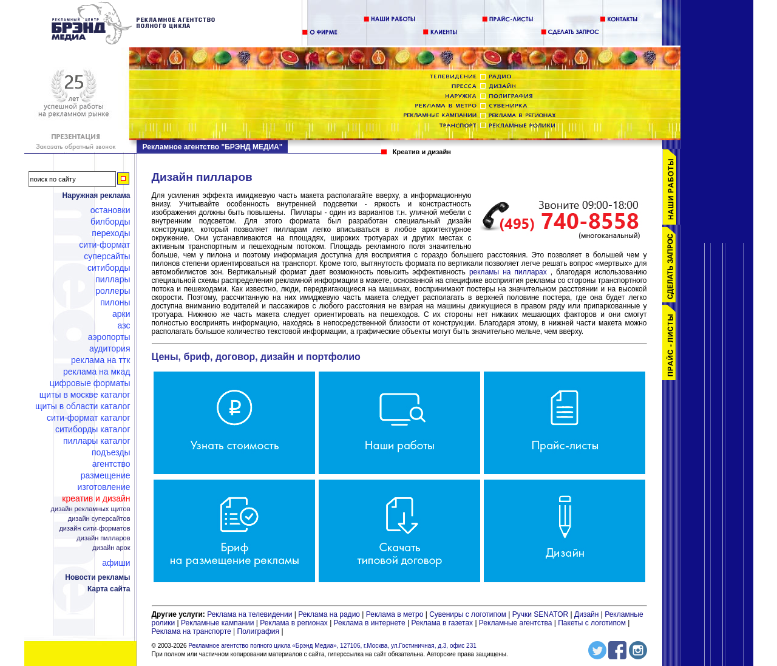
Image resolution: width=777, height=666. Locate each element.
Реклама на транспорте (191, 631)
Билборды (110, 221)
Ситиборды (109, 267)
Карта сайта (109, 589)
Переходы (111, 233)
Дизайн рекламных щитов (91, 509)
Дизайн (586, 614)
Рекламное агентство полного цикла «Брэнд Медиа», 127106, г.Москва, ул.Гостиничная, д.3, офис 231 (332, 645)
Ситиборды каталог (93, 429)
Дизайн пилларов (103, 538)
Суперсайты (107, 256)
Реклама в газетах (443, 623)
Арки (121, 314)
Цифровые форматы (90, 383)
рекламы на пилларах (508, 272)
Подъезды (111, 452)
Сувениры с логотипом (467, 614)
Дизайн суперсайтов (99, 518)
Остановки (110, 210)
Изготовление (104, 487)
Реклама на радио (329, 614)
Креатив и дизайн (96, 498)
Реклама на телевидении (249, 614)
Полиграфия (258, 631)
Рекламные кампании (217, 623)
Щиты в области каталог (82, 406)
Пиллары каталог (96, 441)
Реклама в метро (395, 614)
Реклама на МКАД (97, 371)
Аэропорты (109, 337)
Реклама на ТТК (100, 360)
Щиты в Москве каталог (85, 394)
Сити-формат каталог (88, 417)
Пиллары (112, 279)
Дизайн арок (111, 548)
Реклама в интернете (369, 623)
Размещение (106, 475)
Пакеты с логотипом (592, 623)
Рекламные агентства (516, 623)
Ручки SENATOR (540, 614)
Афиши (116, 563)
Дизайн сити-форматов (94, 528)
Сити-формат (104, 244)
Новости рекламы (97, 577)
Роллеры (112, 291)
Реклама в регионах (294, 623)
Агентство (111, 464)
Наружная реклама (97, 195)
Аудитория (109, 348)
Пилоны (115, 302)
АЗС (124, 325)
